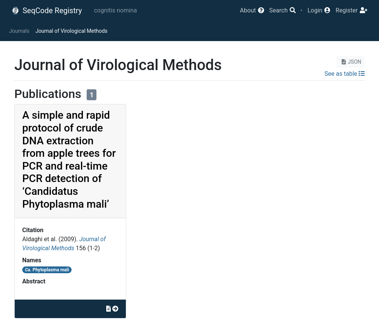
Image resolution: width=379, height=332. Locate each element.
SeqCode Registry (47, 10)
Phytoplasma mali (47, 269)
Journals (19, 31)
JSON (350, 62)
